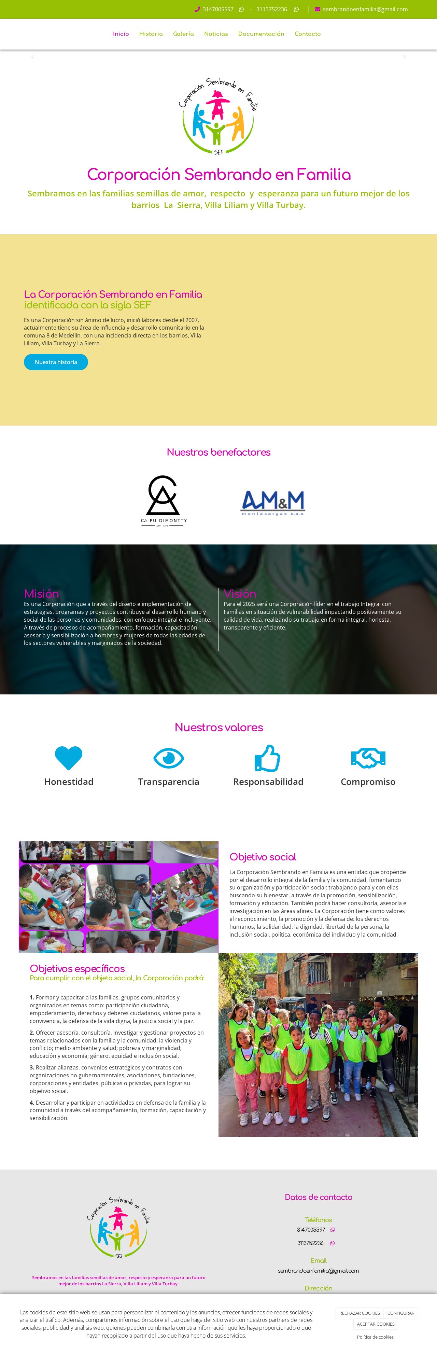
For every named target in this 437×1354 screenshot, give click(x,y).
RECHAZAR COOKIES (359, 1313)
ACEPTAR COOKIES (376, 1324)
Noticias (216, 34)
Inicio (121, 34)
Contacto (308, 34)
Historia (151, 34)
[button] (33, 53)
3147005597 (217, 9)
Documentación (261, 34)
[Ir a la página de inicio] (22, 34)
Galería (183, 34)
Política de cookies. (376, 1337)
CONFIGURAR (400, 1313)
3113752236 (271, 9)
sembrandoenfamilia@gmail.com (365, 9)
